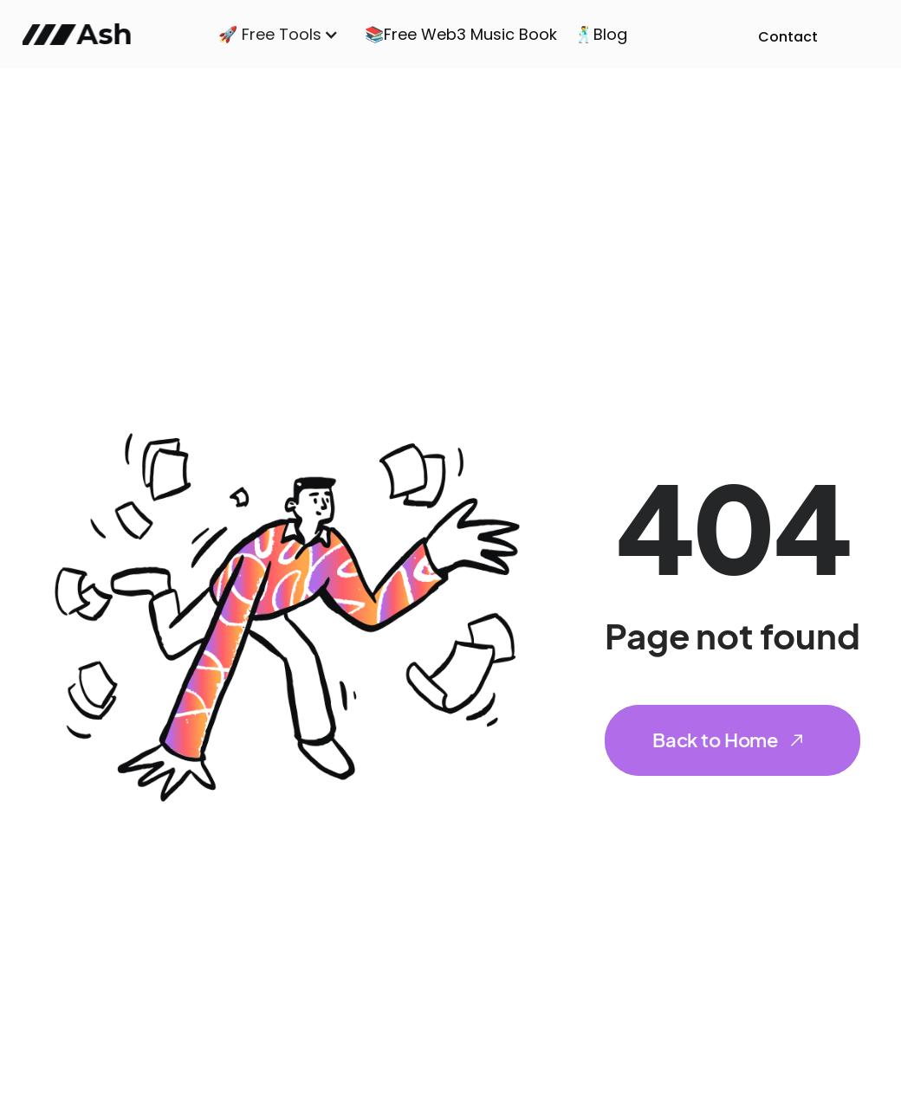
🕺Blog (600, 34)
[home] (81, 34)
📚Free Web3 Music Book (461, 34)
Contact (788, 37)
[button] (278, 34)
